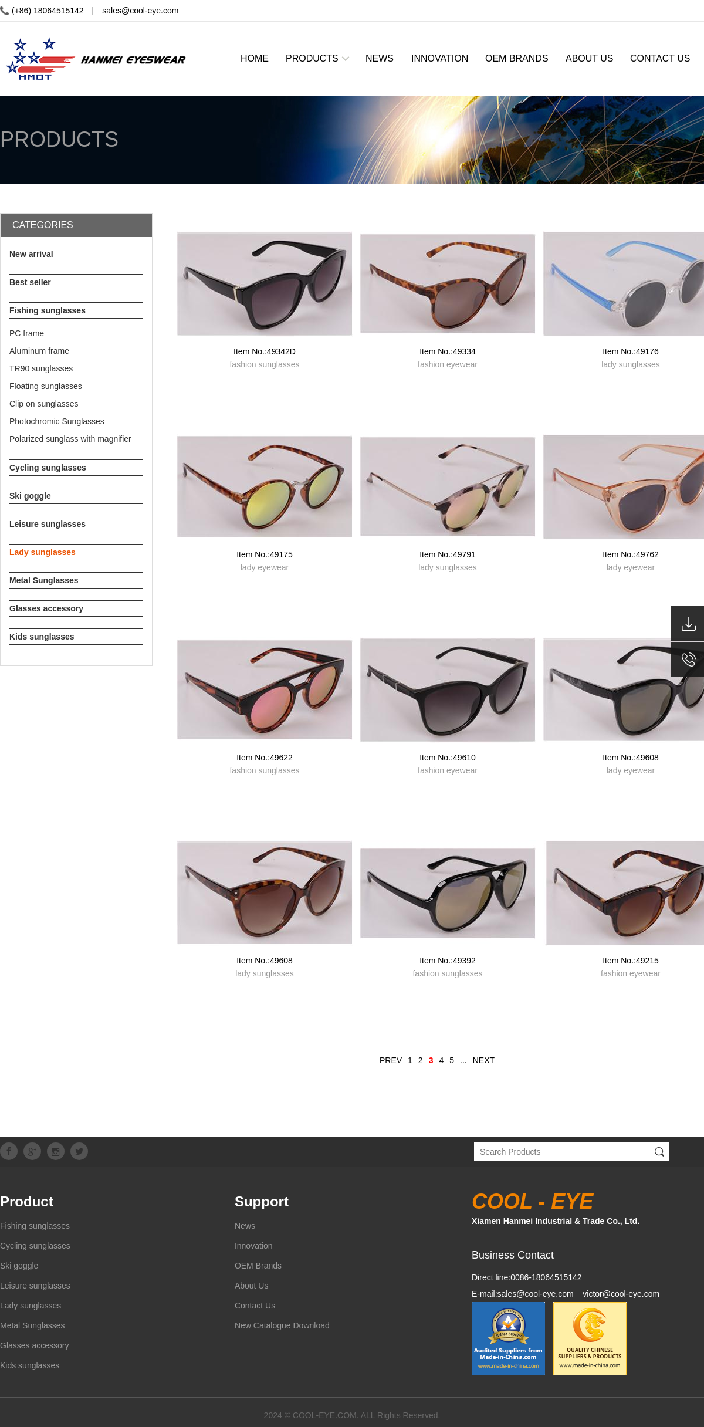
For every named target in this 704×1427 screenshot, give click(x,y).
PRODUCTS (312, 58)
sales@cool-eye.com (140, 10)
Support (262, 1201)
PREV (391, 1060)
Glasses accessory (46, 608)
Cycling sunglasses (47, 467)
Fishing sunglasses (47, 310)
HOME (255, 58)
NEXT (484, 1060)
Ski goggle (30, 496)
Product (26, 1201)
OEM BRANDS (517, 58)
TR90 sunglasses (41, 368)
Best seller (30, 282)
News (245, 1225)
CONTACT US (660, 58)
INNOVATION (439, 58)
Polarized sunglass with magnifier (70, 439)
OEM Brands (258, 1265)
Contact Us (255, 1305)
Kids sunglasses (42, 636)
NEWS (379, 58)
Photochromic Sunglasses (56, 421)
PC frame (26, 333)
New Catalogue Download (282, 1325)
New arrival (31, 254)
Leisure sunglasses (47, 524)
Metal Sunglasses (44, 580)
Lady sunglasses (42, 552)
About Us (252, 1285)
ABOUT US (590, 58)
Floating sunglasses (45, 386)
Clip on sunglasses (44, 403)
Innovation (254, 1245)
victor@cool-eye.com (621, 1293)
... (463, 1060)
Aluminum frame (39, 351)
